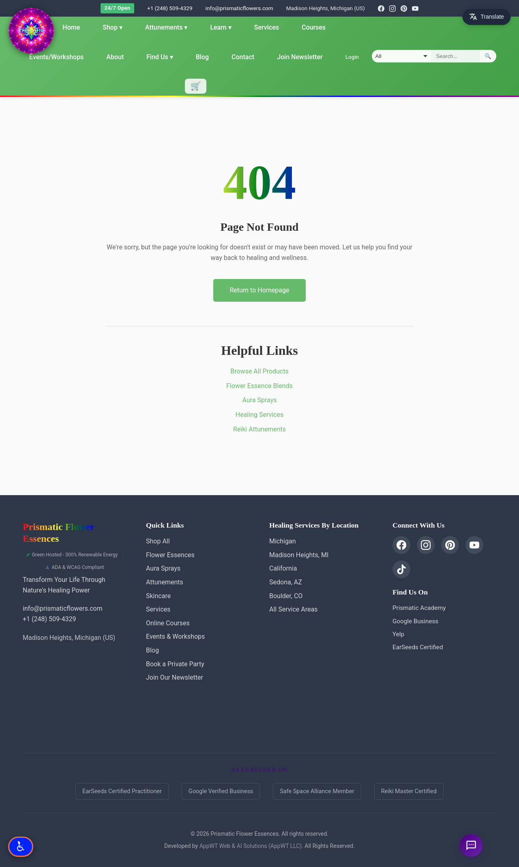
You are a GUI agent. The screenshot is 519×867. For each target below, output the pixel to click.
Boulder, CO (285, 596)
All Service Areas (293, 609)
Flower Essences (170, 555)
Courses (314, 27)
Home (71, 27)
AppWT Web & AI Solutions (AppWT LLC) (250, 846)
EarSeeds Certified (417, 647)
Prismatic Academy (419, 608)
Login (352, 57)
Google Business (415, 621)
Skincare (158, 596)
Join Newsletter (300, 57)
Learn (220, 27)
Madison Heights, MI (298, 555)
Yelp (398, 634)
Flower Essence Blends (259, 386)
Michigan (282, 541)
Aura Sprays (259, 400)
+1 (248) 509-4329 (170, 8)
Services (266, 27)
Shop (112, 27)
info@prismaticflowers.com (239, 8)
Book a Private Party (175, 664)
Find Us (159, 57)
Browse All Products (259, 371)
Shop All (158, 541)
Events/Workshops (56, 57)
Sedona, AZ (285, 582)
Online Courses (168, 623)
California (283, 568)
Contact (243, 57)
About (115, 57)
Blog (202, 57)
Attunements (166, 27)
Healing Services (259, 414)
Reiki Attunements (259, 429)
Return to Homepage (259, 290)
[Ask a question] (471, 845)
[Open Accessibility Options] (20, 847)
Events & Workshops (175, 636)
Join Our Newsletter (174, 677)
